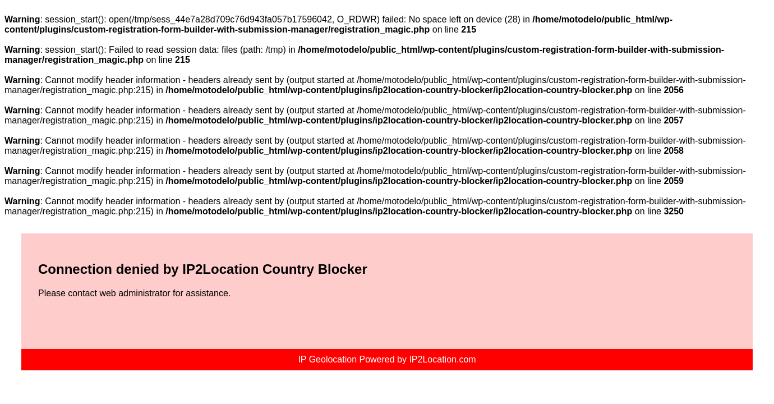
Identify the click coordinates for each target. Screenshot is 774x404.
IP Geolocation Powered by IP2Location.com (387, 359)
